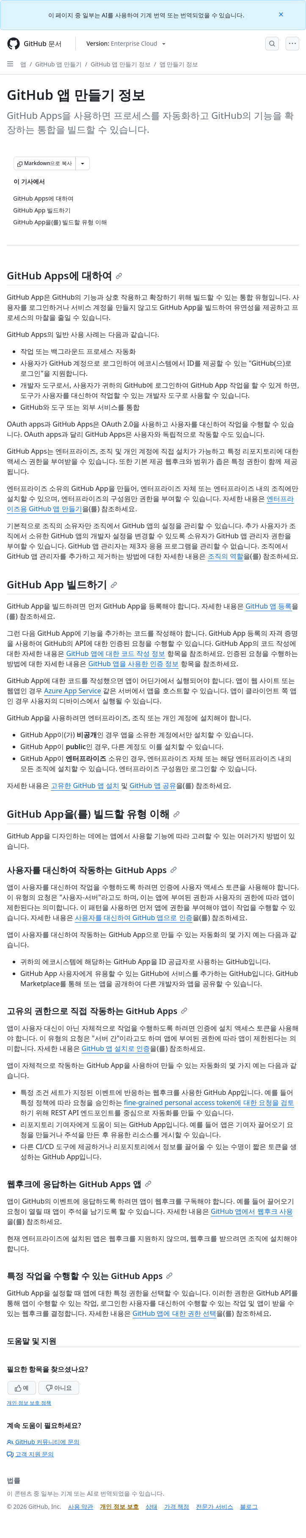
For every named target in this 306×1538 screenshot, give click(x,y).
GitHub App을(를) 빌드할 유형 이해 (93, 814)
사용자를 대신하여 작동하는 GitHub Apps (92, 870)
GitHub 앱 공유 (153, 785)
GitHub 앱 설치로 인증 (116, 1048)
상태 (151, 1506)
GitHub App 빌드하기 (62, 584)
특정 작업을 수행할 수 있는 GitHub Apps (90, 1276)
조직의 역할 (225, 556)
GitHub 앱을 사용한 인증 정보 (133, 663)
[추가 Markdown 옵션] (82, 163)
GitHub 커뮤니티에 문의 (43, 1442)
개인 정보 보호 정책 (29, 1402)
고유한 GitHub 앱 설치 (85, 785)
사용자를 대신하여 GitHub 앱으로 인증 (134, 917)
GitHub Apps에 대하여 (64, 275)
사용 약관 (81, 1506)
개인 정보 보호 (119, 1506)
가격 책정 (177, 1506)
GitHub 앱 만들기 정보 (120, 64)
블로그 (249, 1506)
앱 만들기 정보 (179, 64)
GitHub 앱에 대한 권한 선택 (174, 1313)
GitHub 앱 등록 (268, 606)
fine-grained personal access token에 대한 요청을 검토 (209, 1102)
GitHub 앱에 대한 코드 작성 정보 (115, 653)
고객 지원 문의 (30, 1454)
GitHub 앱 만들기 (58, 64)
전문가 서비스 (214, 1506)
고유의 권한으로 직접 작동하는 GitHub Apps (97, 1011)
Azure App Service (72, 690)
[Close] (282, 14)
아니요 (59, 1388)
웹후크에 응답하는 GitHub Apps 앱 (79, 1184)
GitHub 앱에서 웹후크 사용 (252, 1211)
